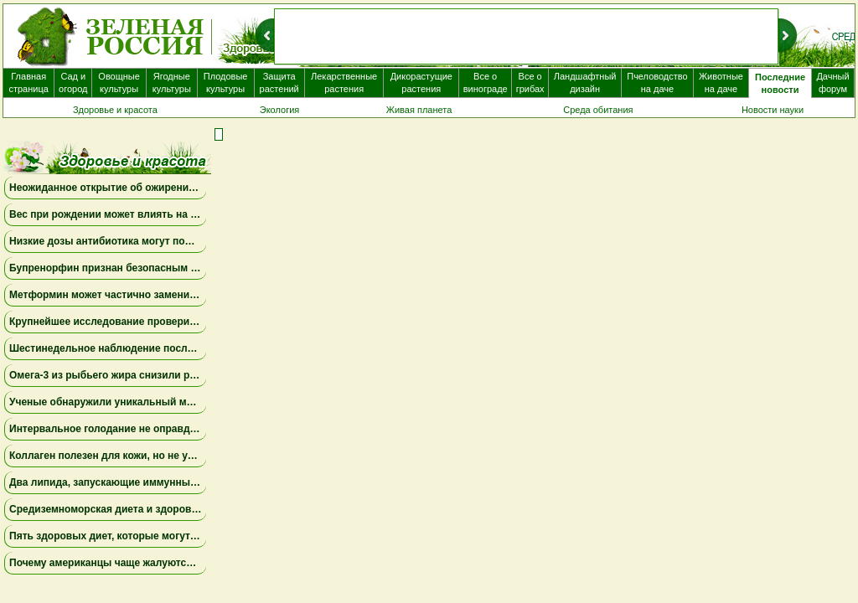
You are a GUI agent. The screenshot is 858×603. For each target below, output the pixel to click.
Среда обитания (598, 110)
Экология (280, 110)
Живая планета (419, 110)
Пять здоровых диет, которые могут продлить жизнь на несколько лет (186, 536)
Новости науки (773, 110)
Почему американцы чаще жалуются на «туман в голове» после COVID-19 (193, 563)
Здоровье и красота (115, 110)
